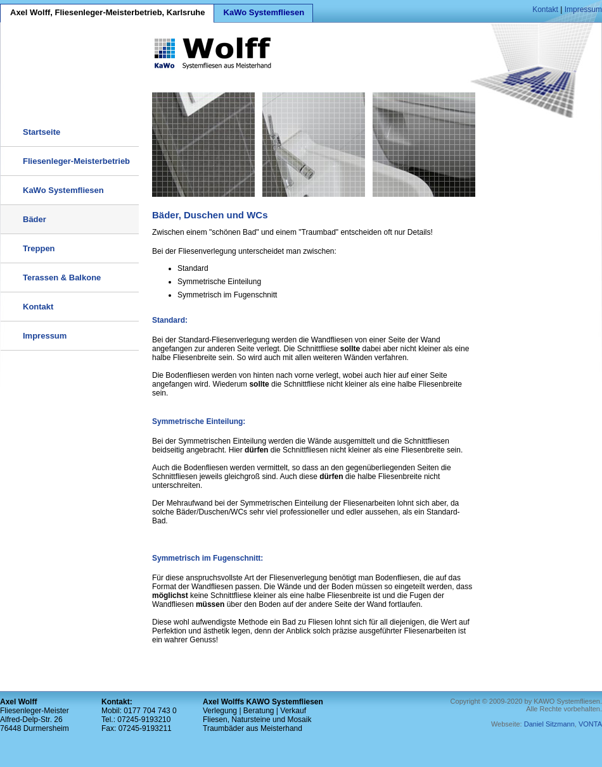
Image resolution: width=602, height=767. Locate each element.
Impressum (583, 9)
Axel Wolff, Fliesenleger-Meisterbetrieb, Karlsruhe (107, 12)
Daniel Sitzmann (549, 724)
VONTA (590, 724)
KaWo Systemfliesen (264, 12)
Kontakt (545, 9)
